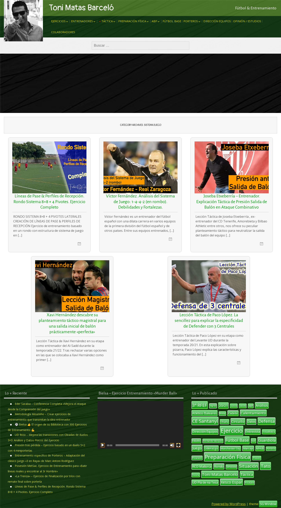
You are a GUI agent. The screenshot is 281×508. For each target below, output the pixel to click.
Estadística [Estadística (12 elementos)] (269, 431)
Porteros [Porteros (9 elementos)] (271, 448)
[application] (140, 425)
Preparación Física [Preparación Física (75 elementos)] (227, 456)
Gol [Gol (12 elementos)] (253, 440)
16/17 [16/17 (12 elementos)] (213, 406)
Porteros (190, 21)
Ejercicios (58, 21)
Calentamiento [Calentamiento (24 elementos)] (253, 412)
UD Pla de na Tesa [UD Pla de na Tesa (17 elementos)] (205, 482)
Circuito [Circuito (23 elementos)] (238, 421)
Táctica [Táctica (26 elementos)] (246, 474)
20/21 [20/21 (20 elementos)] (223, 405)
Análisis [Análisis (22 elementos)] (262, 405)
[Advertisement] (140, 83)
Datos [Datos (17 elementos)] (251, 421)
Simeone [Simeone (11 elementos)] (231, 466)
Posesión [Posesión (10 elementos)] (197, 457)
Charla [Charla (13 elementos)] (225, 422)
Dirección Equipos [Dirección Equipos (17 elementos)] (205, 431)
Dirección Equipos (217, 21)
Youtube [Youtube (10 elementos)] (249, 482)
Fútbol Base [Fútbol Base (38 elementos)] (237, 440)
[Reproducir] (103, 445)
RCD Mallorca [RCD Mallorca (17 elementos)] (201, 466)
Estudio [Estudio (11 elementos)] (196, 440)
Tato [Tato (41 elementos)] (265, 466)
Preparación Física (132, 21)
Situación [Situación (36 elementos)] (248, 466)
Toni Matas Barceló (81, 8)
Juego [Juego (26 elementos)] (197, 448)
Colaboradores (63, 32)
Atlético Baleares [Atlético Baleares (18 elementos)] (204, 413)
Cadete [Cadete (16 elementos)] (233, 413)
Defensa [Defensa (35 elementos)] (266, 421)
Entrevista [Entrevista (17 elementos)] (252, 431)
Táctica (107, 21)
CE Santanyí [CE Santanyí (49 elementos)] (205, 421)
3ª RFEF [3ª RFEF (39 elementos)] (199, 405)
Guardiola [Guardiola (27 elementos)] (267, 440)
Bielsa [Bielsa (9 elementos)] (222, 413)
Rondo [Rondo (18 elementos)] (219, 466)
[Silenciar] (172, 445)
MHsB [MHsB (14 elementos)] (260, 448)
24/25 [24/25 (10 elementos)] (243, 405)
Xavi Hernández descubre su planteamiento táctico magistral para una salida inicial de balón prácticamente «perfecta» (72, 323)
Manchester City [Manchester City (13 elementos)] (230, 448)
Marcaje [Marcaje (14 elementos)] (248, 448)
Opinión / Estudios (247, 21)
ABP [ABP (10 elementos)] (251, 405)
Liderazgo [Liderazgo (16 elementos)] (211, 448)
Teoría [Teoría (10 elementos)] (195, 474)
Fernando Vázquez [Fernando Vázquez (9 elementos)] (213, 441)
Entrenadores (82, 21)
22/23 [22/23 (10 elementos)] (234, 405)
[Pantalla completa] (178, 445)
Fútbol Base (172, 21)
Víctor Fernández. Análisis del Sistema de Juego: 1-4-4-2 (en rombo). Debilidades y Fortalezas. (140, 202)
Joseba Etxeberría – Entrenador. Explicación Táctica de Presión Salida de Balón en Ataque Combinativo (231, 202)
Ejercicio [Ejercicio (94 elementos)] (232, 430)
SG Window (268, 504)
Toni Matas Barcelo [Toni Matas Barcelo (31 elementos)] (220, 474)
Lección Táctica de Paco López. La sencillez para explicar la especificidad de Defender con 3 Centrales (209, 321)
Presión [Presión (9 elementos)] (257, 458)
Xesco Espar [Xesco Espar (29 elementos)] (231, 482)
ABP (154, 21)
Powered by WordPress (229, 504)
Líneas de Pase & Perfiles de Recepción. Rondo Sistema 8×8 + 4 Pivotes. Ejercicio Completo (49, 202)
